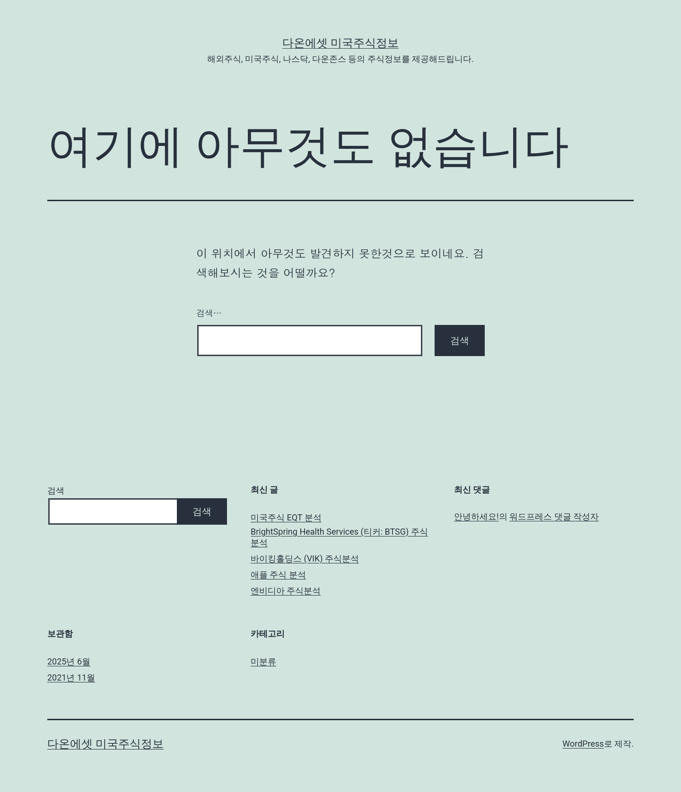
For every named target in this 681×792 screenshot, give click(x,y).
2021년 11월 (71, 677)
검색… (209, 313)
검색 (55, 490)
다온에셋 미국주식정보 (340, 43)
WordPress (582, 744)
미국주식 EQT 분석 (286, 517)
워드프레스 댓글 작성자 (554, 516)
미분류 (263, 661)
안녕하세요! (476, 516)
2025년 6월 (68, 661)
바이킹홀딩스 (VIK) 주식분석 (305, 558)
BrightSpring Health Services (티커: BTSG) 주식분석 (339, 537)
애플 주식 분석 (278, 574)
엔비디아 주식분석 (286, 591)
